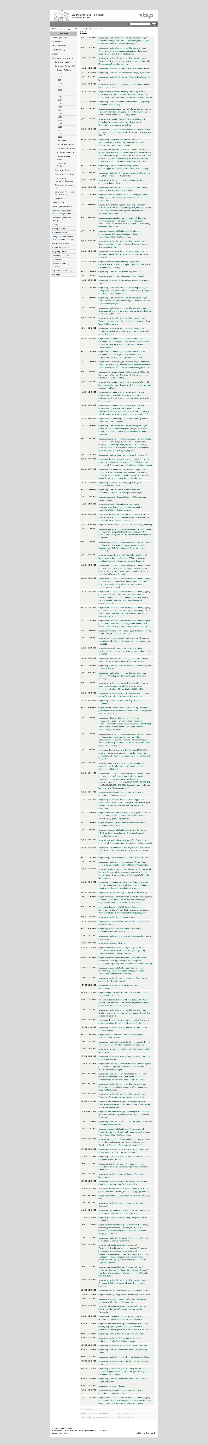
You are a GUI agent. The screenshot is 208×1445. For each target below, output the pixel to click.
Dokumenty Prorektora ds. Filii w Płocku (64, 193)
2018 (60, 100)
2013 (60, 117)
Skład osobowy (58, 50)
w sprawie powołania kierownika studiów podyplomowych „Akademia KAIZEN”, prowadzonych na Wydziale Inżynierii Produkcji (122, 676)
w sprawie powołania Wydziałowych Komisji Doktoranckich (122, 1345)
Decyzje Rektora (99, 29)
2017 (60, 103)
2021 (60, 90)
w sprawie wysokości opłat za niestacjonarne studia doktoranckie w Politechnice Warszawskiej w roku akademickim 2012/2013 (124, 651)
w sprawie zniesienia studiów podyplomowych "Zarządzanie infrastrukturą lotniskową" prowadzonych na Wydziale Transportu (123, 1309)
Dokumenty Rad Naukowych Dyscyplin (64, 179)
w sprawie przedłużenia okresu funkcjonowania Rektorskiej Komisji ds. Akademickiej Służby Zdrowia (123, 189)
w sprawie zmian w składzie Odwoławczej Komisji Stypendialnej (125, 524)
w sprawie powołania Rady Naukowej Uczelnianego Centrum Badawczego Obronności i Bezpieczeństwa (123, 1151)
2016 (60, 107)
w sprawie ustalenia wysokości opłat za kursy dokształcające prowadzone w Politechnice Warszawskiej (124, 1300)
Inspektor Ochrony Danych (63, 270)
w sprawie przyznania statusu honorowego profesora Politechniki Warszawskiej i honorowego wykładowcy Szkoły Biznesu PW (123, 1167)
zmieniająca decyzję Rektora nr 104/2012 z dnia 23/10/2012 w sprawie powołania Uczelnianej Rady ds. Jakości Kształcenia (123, 1022)
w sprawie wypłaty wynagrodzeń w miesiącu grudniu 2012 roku (124, 1294)
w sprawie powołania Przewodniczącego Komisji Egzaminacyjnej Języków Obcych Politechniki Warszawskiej (123, 167)
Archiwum (62, 140)
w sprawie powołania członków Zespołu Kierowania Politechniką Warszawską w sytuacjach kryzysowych (120, 491)
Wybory (55, 224)
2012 (60, 120)
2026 (60, 73)
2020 (60, 93)
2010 (60, 127)
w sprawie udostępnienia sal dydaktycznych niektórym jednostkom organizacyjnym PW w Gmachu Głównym (121, 1318)
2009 (60, 130)
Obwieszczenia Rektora (63, 158)
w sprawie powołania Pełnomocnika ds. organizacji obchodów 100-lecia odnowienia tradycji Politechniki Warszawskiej (124, 1043)
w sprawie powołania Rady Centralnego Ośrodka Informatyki (123, 68)
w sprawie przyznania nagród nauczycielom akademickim (122, 276)
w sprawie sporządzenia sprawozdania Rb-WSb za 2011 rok (123, 857)
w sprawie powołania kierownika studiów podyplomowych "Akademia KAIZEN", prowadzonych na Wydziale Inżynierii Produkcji (122, 1283)
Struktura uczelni (59, 45)
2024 (60, 80)
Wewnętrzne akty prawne (66, 29)
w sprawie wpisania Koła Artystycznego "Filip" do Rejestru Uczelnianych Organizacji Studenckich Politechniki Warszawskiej (125, 842)
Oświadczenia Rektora (62, 165)
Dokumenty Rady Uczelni (65, 170)
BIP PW (53, 29)
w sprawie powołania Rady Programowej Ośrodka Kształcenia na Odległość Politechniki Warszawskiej (124, 174)
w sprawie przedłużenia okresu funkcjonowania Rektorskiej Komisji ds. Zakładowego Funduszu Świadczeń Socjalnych (123, 660)
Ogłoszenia (57, 41)
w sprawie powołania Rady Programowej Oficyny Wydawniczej (124, 72)
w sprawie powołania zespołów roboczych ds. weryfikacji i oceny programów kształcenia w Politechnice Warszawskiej (123, 863)
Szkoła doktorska (59, 232)
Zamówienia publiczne (61, 247)
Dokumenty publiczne (61, 255)
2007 (60, 137)
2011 (60, 123)
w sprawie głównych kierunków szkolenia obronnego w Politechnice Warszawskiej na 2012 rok (121, 930)
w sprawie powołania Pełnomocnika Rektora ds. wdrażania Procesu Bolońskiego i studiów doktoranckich (122, 1183)
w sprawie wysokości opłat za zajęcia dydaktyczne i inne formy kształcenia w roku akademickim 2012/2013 (124, 632)
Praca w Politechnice (60, 243)
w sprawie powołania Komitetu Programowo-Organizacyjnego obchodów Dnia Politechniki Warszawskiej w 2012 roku (124, 695)
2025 (60, 76)
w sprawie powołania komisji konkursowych (116, 917)
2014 (60, 113)
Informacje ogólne (59, 37)
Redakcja (56, 274)
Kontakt (55, 1433)
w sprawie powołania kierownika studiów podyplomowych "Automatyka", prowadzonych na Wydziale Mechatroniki (122, 1096)
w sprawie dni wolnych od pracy (111, 943)
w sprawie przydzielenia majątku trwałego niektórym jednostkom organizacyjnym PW (120, 794)
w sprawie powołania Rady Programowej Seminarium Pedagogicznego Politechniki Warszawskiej (120, 1340)
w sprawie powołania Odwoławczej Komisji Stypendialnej (122, 1334)
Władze (55, 54)
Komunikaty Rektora (65, 152)
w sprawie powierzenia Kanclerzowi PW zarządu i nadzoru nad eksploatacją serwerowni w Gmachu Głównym (124, 1212)
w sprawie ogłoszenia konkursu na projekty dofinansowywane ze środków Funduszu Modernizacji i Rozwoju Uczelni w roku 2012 (124, 850)
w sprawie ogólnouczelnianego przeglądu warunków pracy (122, 892)
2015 (60, 110)
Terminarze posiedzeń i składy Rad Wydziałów (62, 212)
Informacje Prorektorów (62, 206)
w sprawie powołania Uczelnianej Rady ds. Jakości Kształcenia (124, 1357)
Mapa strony (64, 1433)
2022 (60, 86)
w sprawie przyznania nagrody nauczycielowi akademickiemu (123, 1290)
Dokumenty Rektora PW (84, 29)
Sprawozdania (58, 202)
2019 (60, 96)
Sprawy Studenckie (60, 228)
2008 (60, 133)
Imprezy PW (57, 259)
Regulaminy (60, 198)
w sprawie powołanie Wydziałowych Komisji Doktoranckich (122, 455)
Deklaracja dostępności (146, 1433)
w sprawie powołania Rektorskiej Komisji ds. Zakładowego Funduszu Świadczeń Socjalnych (122, 979)
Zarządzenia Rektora (65, 144)
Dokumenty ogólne (63, 62)
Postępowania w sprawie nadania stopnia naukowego (63, 238)
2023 (60, 83)
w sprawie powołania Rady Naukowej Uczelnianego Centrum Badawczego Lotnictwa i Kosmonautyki (123, 1239)
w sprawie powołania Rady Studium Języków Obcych (120, 271)
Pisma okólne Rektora (66, 148)
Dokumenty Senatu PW (64, 174)
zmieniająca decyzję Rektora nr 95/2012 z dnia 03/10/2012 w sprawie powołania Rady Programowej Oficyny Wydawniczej (123, 1190)
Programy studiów (59, 251)
